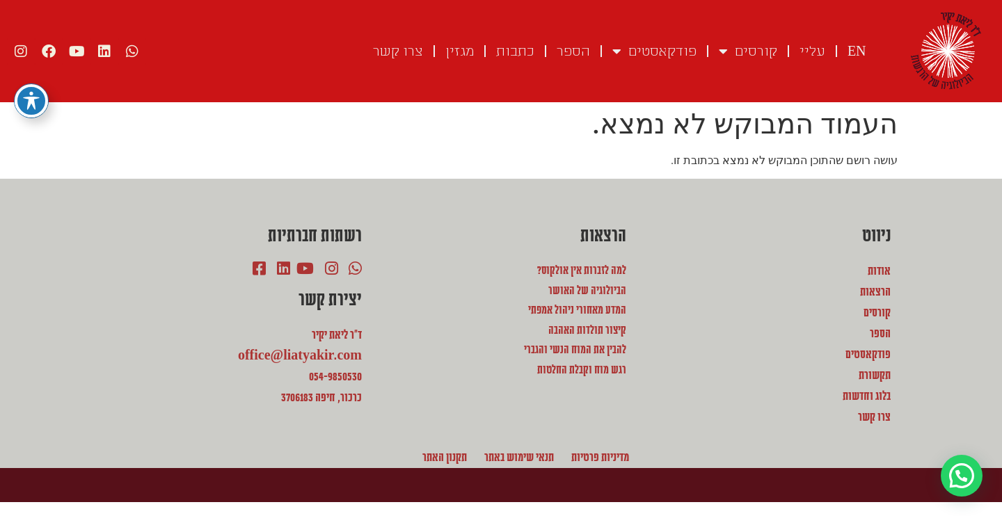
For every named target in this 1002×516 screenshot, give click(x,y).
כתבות (515, 51)
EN (857, 51)
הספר (573, 51)
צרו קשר (398, 51)
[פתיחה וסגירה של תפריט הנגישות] (31, 91)
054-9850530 (335, 377)
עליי (812, 51)
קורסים (748, 51)
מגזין (459, 51)
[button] (961, 474)
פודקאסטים (654, 51)
